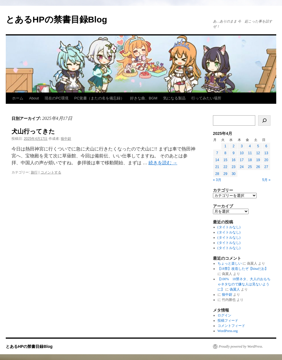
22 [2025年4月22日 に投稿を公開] (225, 167)
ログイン (224, 315)
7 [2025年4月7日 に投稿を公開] (217, 153)
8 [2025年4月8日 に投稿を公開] (225, 153)
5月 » (266, 180)
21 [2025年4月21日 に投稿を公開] (217, 167)
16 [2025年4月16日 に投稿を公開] (233, 160)
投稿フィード (228, 320)
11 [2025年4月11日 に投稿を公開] (250, 153)
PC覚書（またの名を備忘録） (99, 98)
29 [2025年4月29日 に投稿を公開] (225, 174)
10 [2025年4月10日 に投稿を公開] (241, 153)
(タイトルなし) (229, 227)
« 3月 (217, 180)
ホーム (17, 98)
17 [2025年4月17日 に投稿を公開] (241, 160)
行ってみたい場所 (206, 98)
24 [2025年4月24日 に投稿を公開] (241, 167)
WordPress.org (228, 331)
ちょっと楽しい (230, 263)
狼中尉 (66, 139)
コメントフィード (231, 326)
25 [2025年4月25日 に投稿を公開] (250, 167)
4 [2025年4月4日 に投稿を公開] (250, 146)
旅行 (34, 172)
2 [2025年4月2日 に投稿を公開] (234, 146)
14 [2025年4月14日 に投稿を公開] (217, 160)
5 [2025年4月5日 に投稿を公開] (258, 146)
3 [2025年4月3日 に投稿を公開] (242, 146)
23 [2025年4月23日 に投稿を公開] (233, 167)
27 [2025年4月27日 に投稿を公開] (266, 167)
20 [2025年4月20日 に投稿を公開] (266, 160)
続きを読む (162, 162)
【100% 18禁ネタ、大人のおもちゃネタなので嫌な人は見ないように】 (244, 284)
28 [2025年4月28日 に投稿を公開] (217, 174)
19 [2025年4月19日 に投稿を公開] (258, 160)
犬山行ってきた (33, 131)
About (34, 98)
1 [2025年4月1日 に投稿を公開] (225, 146)
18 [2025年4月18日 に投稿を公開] (250, 160)
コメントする (51, 172)
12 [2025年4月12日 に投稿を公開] (258, 153)
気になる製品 (174, 98)
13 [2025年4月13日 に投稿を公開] (266, 153)
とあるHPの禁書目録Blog (56, 19)
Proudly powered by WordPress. (241, 346)
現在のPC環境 (56, 98)
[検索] (264, 120)
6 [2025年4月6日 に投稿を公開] (266, 146)
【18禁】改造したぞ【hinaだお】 (243, 269)
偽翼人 (235, 289)
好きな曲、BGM (143, 98)
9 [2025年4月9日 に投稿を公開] (234, 153)
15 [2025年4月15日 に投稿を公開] (225, 160)
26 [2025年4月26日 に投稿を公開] (258, 167)
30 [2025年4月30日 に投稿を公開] (233, 174)
